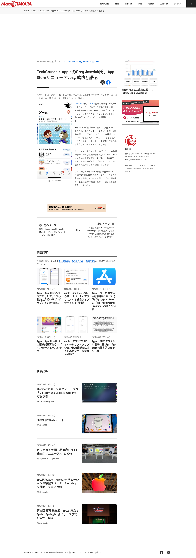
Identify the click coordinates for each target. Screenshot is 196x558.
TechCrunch (79, 103)
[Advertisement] (98, 32)
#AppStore (94, 62)
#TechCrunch (69, 62)
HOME (26, 10)
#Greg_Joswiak (82, 62)
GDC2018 (91, 103)
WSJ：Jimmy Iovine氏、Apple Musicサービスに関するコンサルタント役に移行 (52, 229)
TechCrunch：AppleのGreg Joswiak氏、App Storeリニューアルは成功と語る (72, 10)
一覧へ (77, 230)
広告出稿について (75, 552)
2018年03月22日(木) (45, 62)
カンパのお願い (94, 552)
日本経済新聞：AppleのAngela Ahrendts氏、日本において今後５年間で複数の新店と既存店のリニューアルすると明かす (100, 230)
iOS (34, 10)
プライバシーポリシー (53, 552)
